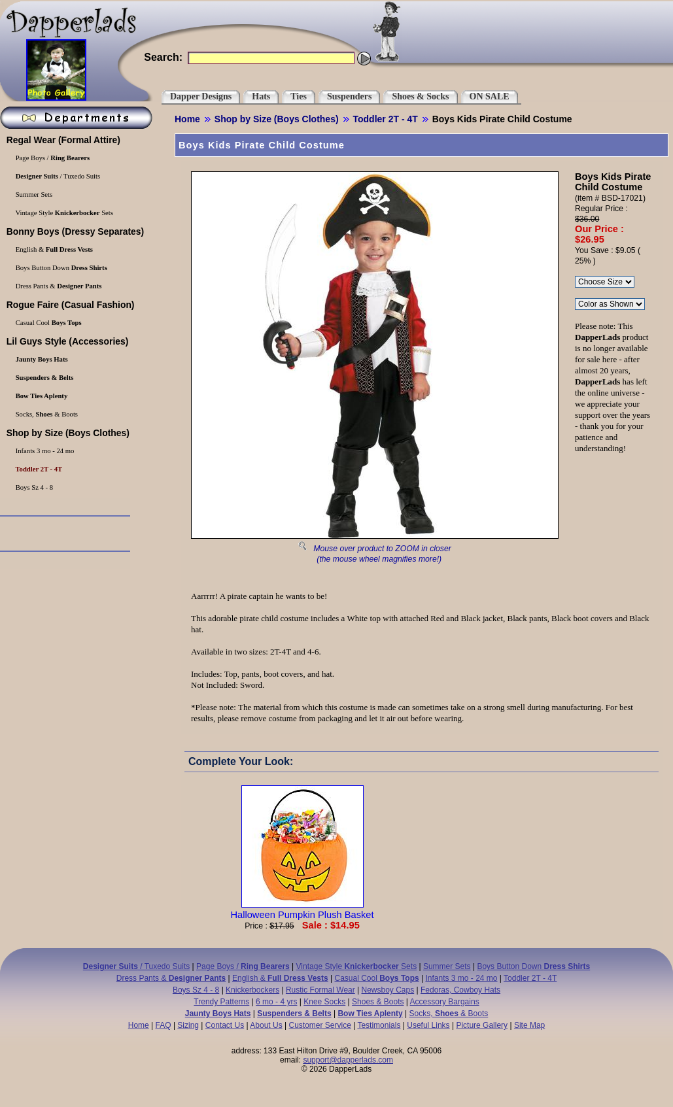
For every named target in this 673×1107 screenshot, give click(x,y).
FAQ (163, 1025)
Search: (163, 57)
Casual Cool (377, 978)
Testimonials (378, 1025)
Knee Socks (324, 1001)
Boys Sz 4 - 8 (196, 990)
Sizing (188, 1025)
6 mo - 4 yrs (276, 1001)
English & (280, 978)
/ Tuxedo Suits (136, 966)
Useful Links (428, 1025)
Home (187, 119)
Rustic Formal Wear (320, 990)
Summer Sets (447, 966)
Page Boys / (243, 966)
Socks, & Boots (449, 1013)
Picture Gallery (482, 1025)
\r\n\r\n (604, 282)
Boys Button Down (533, 966)
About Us (266, 1025)
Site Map (529, 1025)
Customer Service (319, 1025)
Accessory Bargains (444, 1001)
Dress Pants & (171, 978)
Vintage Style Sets (356, 966)
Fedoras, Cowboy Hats (460, 990)
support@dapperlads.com (348, 1059)
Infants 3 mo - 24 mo (461, 978)
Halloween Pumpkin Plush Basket (301, 909)
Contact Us (224, 1025)
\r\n (610, 304)
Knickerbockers (252, 990)
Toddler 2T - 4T (385, 119)
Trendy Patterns (221, 1001)
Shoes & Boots (378, 1001)
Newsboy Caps (388, 990)
